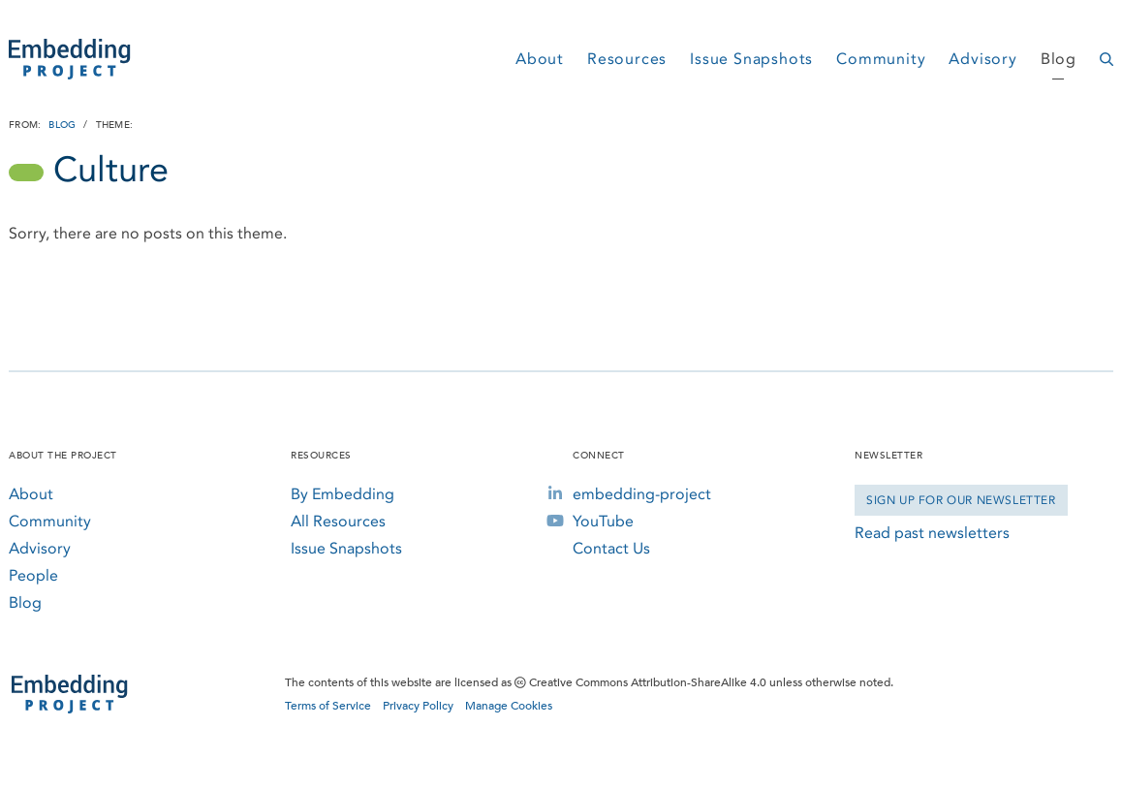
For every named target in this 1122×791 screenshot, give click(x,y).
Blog (1058, 58)
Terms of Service (328, 705)
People (33, 575)
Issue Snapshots (751, 58)
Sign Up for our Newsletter (961, 500)
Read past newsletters (932, 532)
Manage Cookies (508, 705)
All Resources (338, 521)
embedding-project (642, 494)
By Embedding (342, 494)
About (539, 58)
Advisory (982, 58)
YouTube (603, 521)
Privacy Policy (418, 705)
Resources (627, 58)
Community (880, 58)
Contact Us (611, 548)
